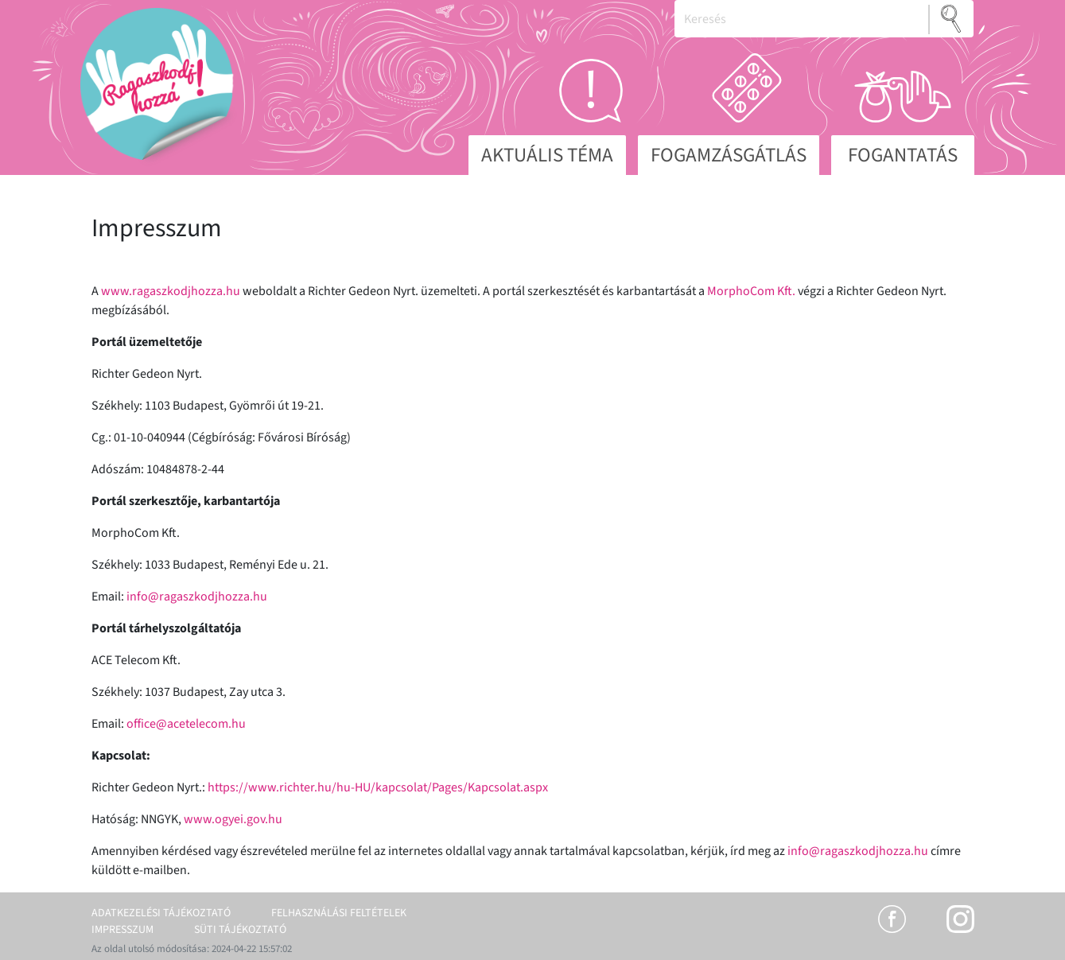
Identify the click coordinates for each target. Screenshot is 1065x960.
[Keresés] (801, 18)
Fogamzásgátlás (729, 155)
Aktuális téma (547, 155)
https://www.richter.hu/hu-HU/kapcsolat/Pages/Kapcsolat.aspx (378, 787)
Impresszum (122, 930)
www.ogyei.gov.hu (233, 819)
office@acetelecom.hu (186, 724)
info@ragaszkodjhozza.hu (196, 596)
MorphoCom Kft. (751, 291)
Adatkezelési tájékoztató (161, 913)
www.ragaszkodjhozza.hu (170, 291)
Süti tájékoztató (240, 930)
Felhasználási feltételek (338, 913)
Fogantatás (903, 155)
